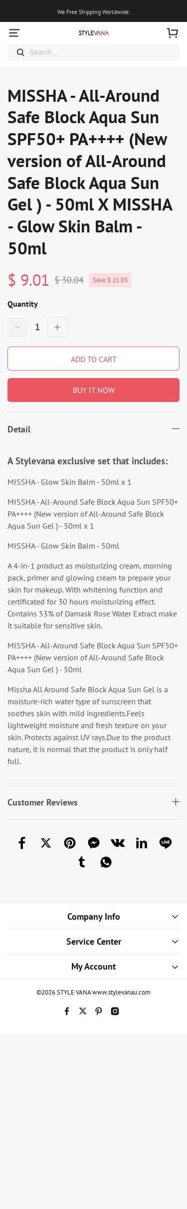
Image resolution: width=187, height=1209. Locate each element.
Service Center (93, 941)
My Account (93, 966)
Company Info (93, 916)
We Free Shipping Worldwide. (93, 11)
